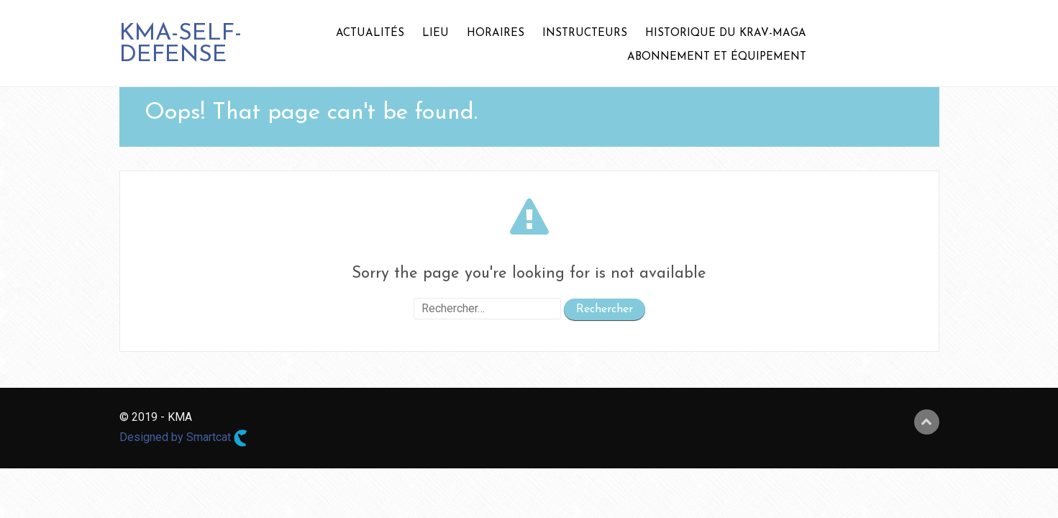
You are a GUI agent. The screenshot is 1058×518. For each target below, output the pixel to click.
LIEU (435, 33)
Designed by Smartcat (183, 438)
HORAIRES (495, 33)
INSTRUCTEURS (584, 33)
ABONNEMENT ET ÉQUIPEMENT (716, 57)
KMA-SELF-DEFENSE (180, 44)
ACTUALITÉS (370, 33)
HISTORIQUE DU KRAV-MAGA (725, 33)
